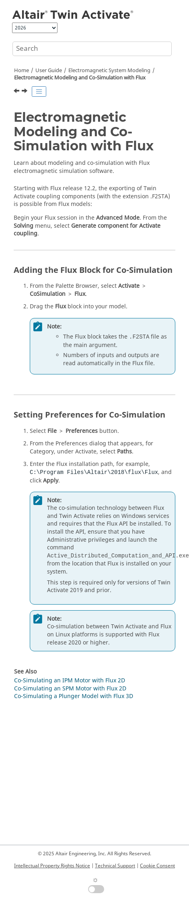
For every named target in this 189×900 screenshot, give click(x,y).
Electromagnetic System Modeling (109, 70)
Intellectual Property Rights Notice (52, 865)
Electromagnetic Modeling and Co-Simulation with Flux (80, 77)
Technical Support (115, 865)
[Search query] (92, 49)
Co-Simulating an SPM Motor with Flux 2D (70, 688)
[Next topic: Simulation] (25, 92)
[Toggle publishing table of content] (39, 91)
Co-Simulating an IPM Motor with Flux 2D (69, 680)
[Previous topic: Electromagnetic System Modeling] (17, 92)
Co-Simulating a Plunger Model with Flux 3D (73, 696)
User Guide (48, 70)
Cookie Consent (157, 865)
